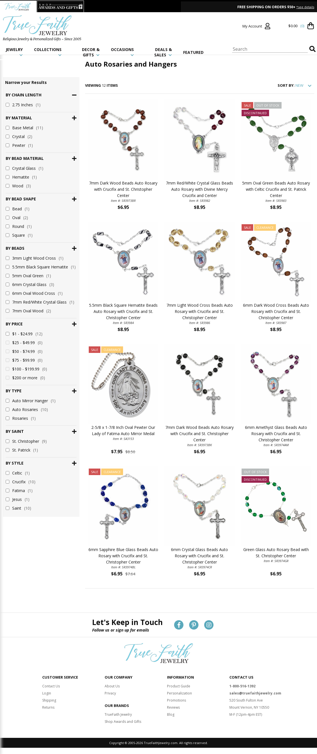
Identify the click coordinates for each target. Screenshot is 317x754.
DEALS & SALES (163, 52)
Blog (170, 714)
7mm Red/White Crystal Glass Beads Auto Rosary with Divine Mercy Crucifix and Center (199, 189)
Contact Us (51, 686)
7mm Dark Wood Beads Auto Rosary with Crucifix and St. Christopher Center (123, 189)
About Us (112, 686)
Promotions (176, 700)
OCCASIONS (122, 52)
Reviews (173, 707)
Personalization (179, 693)
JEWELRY (14, 52)
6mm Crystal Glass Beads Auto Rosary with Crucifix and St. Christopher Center (199, 556)
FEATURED (193, 52)
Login (46, 693)
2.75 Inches (23, 104)
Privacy (110, 693)
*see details (305, 7)
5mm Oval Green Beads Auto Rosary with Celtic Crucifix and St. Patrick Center (276, 189)
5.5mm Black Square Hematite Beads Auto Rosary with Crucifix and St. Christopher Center (123, 311)
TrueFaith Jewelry (118, 714)
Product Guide (178, 686)
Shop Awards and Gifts (123, 721)
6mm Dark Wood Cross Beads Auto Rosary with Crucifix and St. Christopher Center (276, 311)
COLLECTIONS (48, 52)
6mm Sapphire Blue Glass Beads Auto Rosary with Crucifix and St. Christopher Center (123, 556)
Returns (48, 707)
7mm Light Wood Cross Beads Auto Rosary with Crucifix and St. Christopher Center (199, 311)
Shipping (49, 700)
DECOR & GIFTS (91, 52)
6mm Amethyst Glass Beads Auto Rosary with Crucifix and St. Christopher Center (276, 433)
